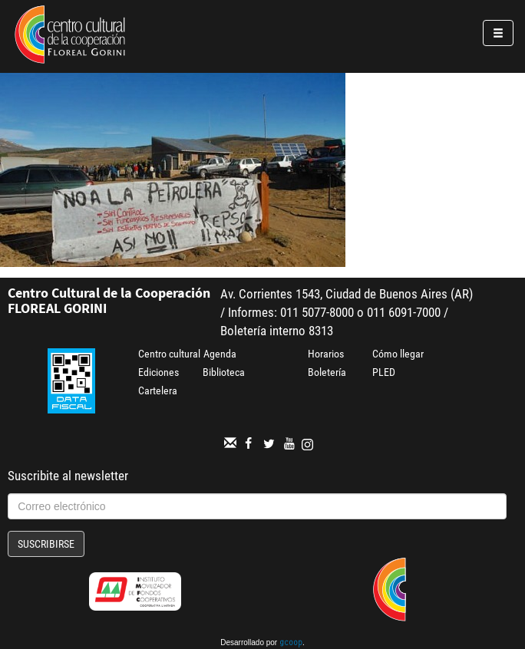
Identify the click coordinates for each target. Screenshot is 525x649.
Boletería (327, 372)
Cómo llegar (398, 353)
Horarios (326, 353)
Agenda (219, 353)
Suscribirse (46, 544)
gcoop (290, 643)
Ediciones (158, 372)
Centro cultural (169, 353)
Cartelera (157, 390)
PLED (383, 372)
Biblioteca (224, 372)
